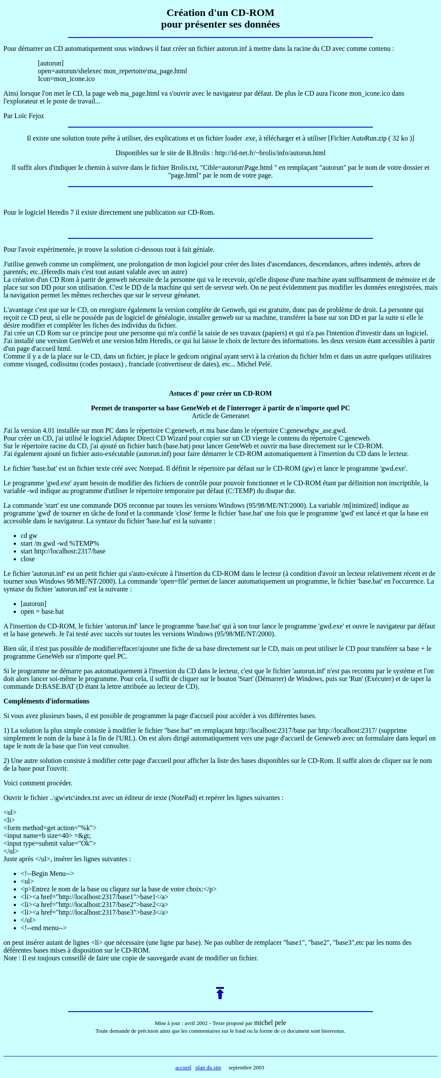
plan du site (208, 1067)
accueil (183, 1067)
